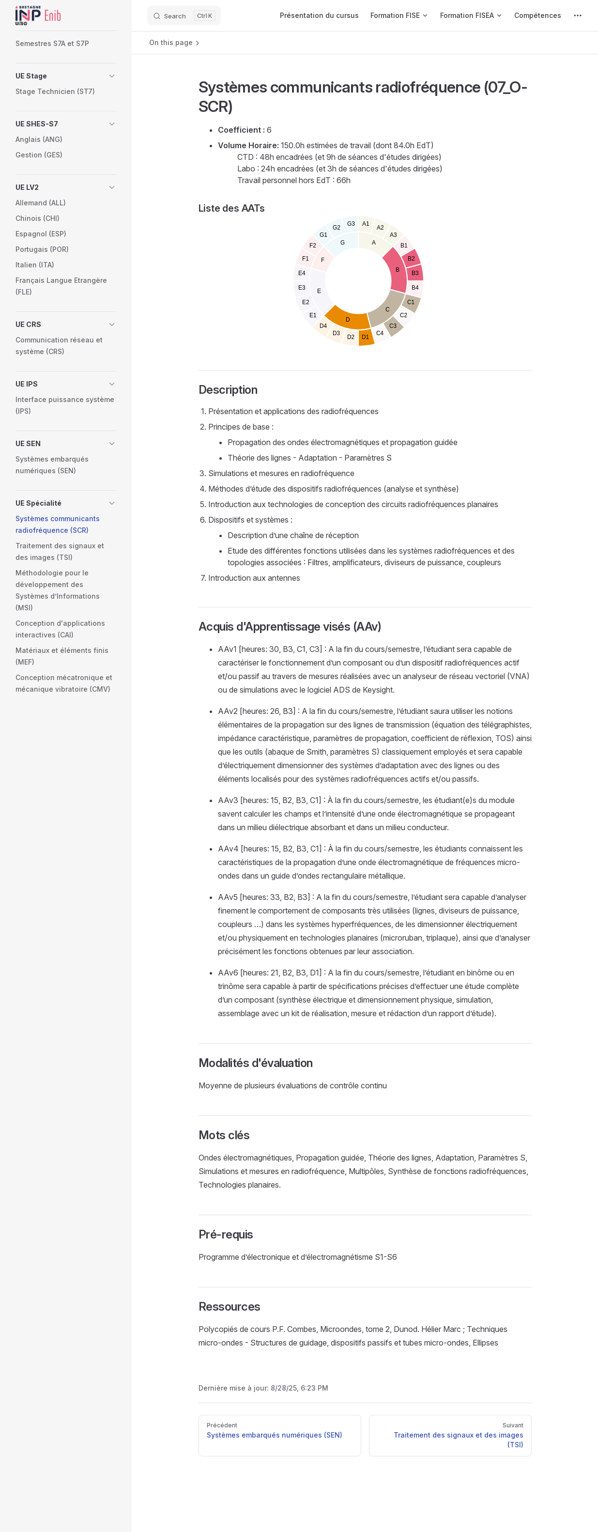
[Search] (184, 15)
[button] (65, 76)
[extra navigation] (577, 15)
